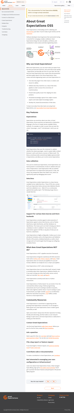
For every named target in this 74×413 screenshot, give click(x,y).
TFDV (46, 293)
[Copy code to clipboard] (59, 134)
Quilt (41, 275)
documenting (30, 31)
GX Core (10, 5)
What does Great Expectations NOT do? (68, 17)
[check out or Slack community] (60, 397)
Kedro (54, 259)
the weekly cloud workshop (47, 368)
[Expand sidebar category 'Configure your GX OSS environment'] (1, 14)
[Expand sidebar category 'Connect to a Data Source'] (1, 17)
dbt (39, 259)
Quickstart (29, 33)
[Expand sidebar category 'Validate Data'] (1, 23)
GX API (23, 5)
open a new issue (35, 347)
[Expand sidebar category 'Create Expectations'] (1, 20)
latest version (51, 15)
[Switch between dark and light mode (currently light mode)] (67, 2)
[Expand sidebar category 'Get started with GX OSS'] (1, 11)
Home (4, 5)
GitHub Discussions (53, 338)
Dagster (47, 259)
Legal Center (51, 400)
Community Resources (66, 21)
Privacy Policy (51, 402)
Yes (48, 381)
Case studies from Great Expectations (46, 108)
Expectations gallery (59, 5)
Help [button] (69, 5)
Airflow (36, 259)
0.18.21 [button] (22, 2)
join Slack (43, 336)
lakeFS (47, 275)
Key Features (67, 13)
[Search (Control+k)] (58, 2)
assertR (48, 291)
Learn (17, 5)
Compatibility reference (42, 400)
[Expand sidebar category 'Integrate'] (1, 26)
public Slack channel (47, 326)
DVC (39, 275)
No (53, 381)
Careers (50, 397)
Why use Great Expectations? (67, 10)
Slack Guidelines (49, 328)
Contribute (57, 355)
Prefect (43, 259)
